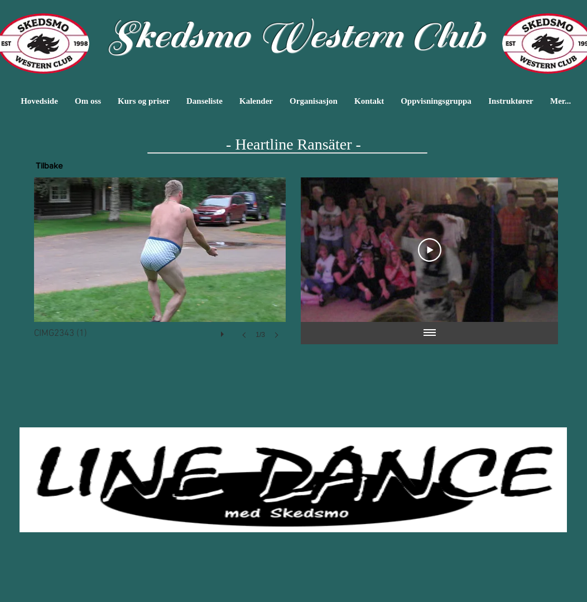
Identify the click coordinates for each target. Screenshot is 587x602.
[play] (224, 331)
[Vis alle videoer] (429, 333)
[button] (160, 269)
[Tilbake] (49, 165)
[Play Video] (429, 250)
